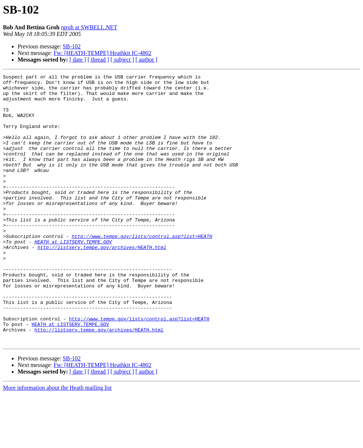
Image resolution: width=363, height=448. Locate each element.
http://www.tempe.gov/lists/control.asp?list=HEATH (142, 269)
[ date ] (77, 59)
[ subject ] (122, 59)
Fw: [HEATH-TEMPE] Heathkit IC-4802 (102, 53)
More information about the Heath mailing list (57, 441)
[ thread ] (98, 59)
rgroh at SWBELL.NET (89, 27)
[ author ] (147, 59)
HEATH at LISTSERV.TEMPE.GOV (73, 275)
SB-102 (72, 46)
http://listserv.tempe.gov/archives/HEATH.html (101, 282)
